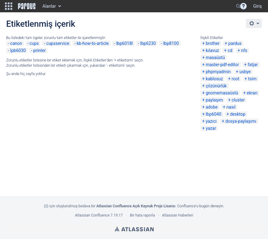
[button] (8, 6)
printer (39, 50)
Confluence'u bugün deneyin (200, 206)
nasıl (231, 107)
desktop (237, 114)
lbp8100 (171, 43)
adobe (212, 107)
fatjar (253, 64)
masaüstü (215, 57)
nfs (244, 50)
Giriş (257, 6)
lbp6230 (148, 43)
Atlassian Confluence (92, 215)
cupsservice (57, 43)
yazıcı (211, 121)
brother (212, 43)
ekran (252, 92)
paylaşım (214, 100)
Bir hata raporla (142, 215)
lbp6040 (213, 114)
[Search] (238, 6)
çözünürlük (216, 85)
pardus (235, 43)
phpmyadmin (218, 71)
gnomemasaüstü (222, 92)
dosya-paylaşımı (240, 121)
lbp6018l (124, 43)
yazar (211, 128)
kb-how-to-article (93, 43)
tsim (252, 78)
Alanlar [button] (49, 6)
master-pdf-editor (222, 64)
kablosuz (214, 78)
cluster (238, 100)
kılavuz (212, 50)
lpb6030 (18, 50)
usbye (245, 71)
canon (16, 43)
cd (230, 50)
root (235, 78)
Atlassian (134, 229)
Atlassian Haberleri (177, 215)
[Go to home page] (26, 6)
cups (34, 43)
